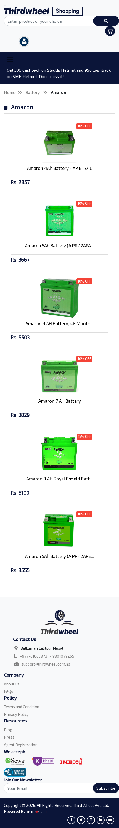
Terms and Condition (21, 706)
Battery (33, 92)
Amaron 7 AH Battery (59, 400)
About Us (12, 683)
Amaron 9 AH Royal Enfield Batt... (59, 478)
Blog (8, 729)
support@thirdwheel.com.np (45, 664)
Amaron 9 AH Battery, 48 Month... (59, 323)
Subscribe (106, 787)
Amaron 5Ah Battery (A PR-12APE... (59, 556)
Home (10, 92)
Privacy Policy (16, 714)
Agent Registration (20, 744)
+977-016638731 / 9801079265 (47, 656)
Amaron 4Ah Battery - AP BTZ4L (59, 168)
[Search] (59, 788)
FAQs (8, 691)
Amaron (58, 92)
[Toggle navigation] (10, 59)
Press (9, 737)
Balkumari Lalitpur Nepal (41, 648)
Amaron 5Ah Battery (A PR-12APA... (59, 245)
